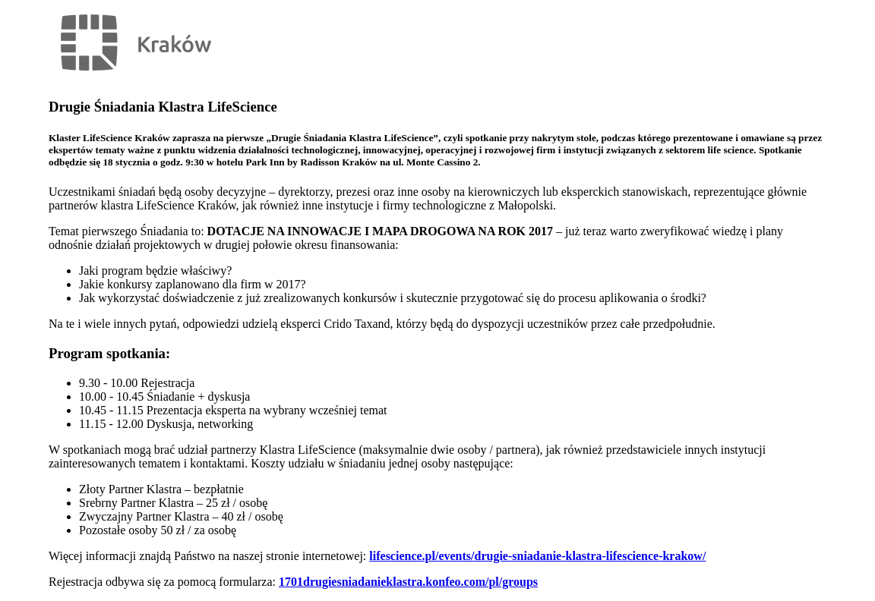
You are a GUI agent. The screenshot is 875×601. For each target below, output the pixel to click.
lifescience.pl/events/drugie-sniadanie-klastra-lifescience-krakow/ (537, 555)
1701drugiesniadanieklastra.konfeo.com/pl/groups (408, 581)
